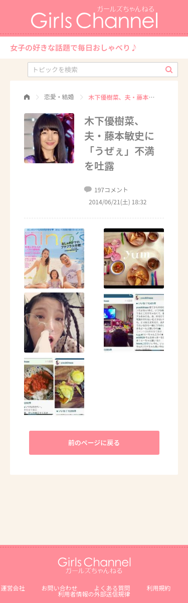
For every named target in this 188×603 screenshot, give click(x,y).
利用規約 (159, 587)
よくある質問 (112, 587)
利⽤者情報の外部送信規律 (94, 593)
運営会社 (13, 587)
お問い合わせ (59, 587)
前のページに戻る (94, 442)
